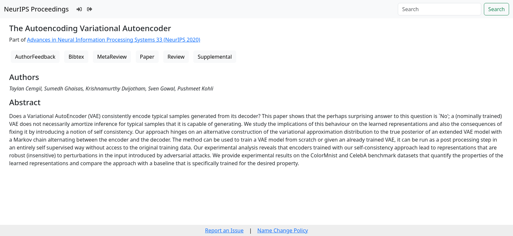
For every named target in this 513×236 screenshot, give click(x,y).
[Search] (439, 9)
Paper (147, 56)
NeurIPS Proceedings (36, 9)
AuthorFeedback (35, 56)
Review (176, 56)
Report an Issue (224, 230)
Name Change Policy (282, 230)
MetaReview (112, 56)
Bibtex (76, 56)
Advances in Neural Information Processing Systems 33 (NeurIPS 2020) (113, 39)
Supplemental (215, 56)
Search (496, 9)
